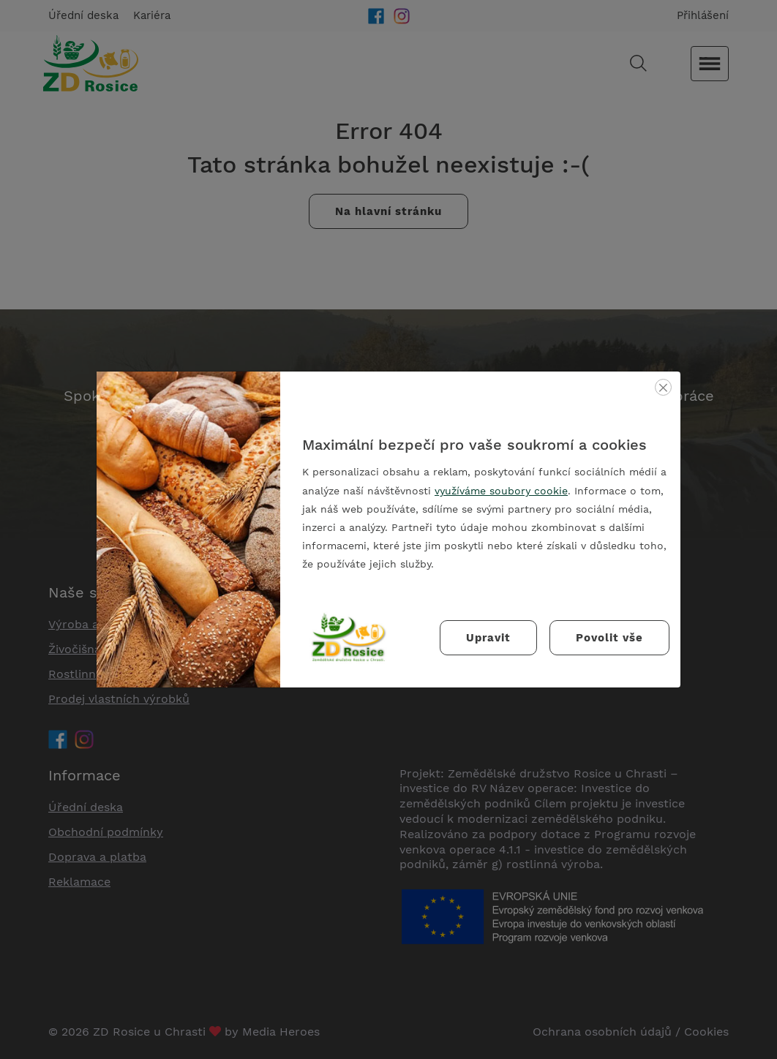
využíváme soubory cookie (501, 491)
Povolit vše (609, 637)
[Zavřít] (663, 387)
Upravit (488, 637)
